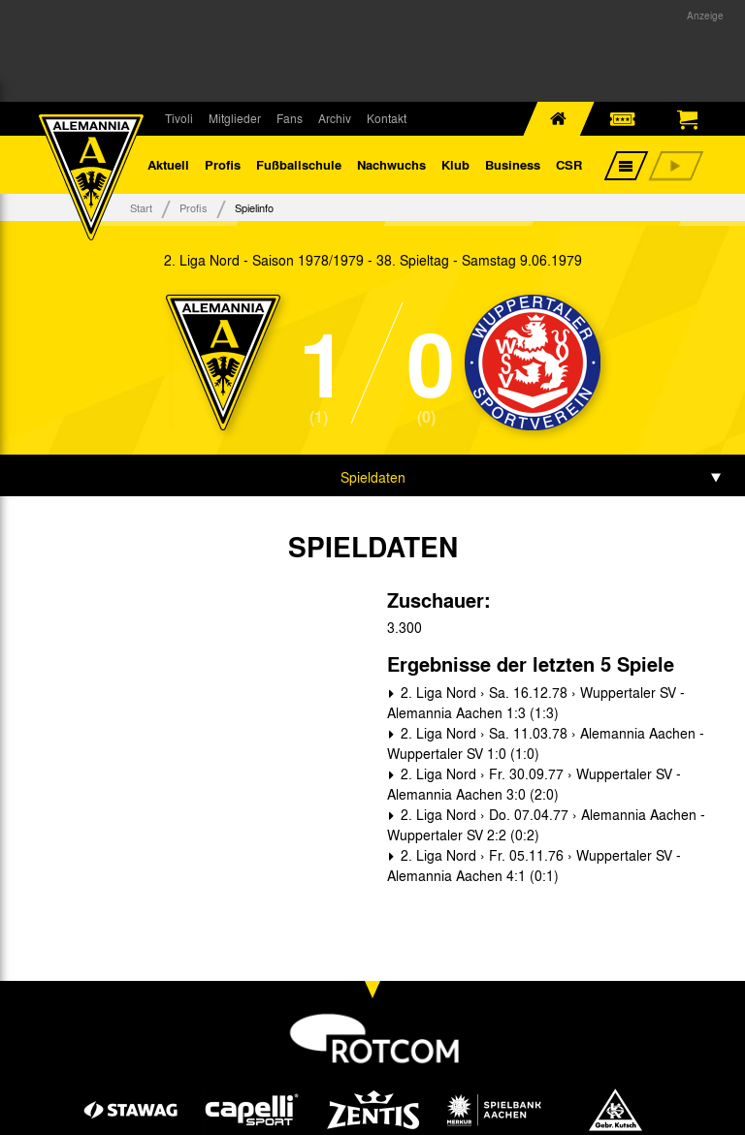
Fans (289, 118)
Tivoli (179, 118)
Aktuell (168, 164)
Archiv (334, 118)
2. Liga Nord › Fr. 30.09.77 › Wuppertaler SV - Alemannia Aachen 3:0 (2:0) (534, 784)
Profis (223, 164)
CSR (569, 164)
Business (512, 164)
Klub (455, 164)
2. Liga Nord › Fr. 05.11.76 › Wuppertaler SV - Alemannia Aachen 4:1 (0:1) (534, 865)
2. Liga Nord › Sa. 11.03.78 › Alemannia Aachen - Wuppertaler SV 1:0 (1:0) (545, 743)
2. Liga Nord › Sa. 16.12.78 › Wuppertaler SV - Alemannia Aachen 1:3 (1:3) (536, 702)
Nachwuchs (391, 164)
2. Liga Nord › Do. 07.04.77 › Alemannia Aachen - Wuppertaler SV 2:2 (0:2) (546, 824)
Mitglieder (235, 118)
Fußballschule (298, 164)
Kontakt (386, 118)
